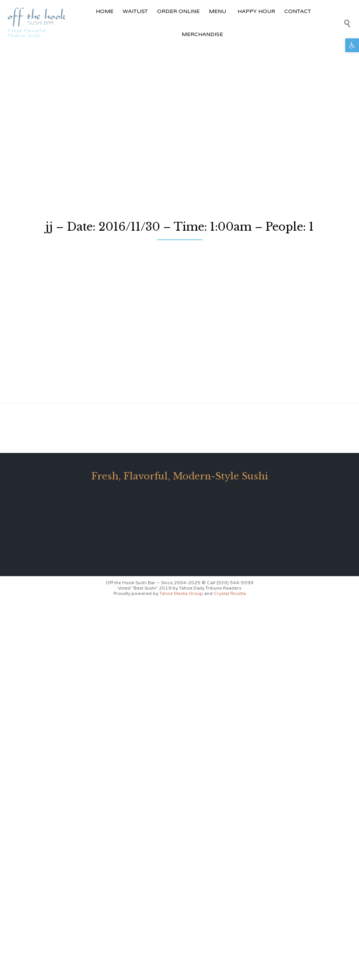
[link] (352, 45)
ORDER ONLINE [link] (178, 11)
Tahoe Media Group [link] (181, 593)
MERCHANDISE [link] (203, 34)
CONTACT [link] (297, 11)
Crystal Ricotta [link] (230, 593)
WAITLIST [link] (135, 11)
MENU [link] (218, 11)
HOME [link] (104, 11)
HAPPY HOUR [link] (256, 11)
